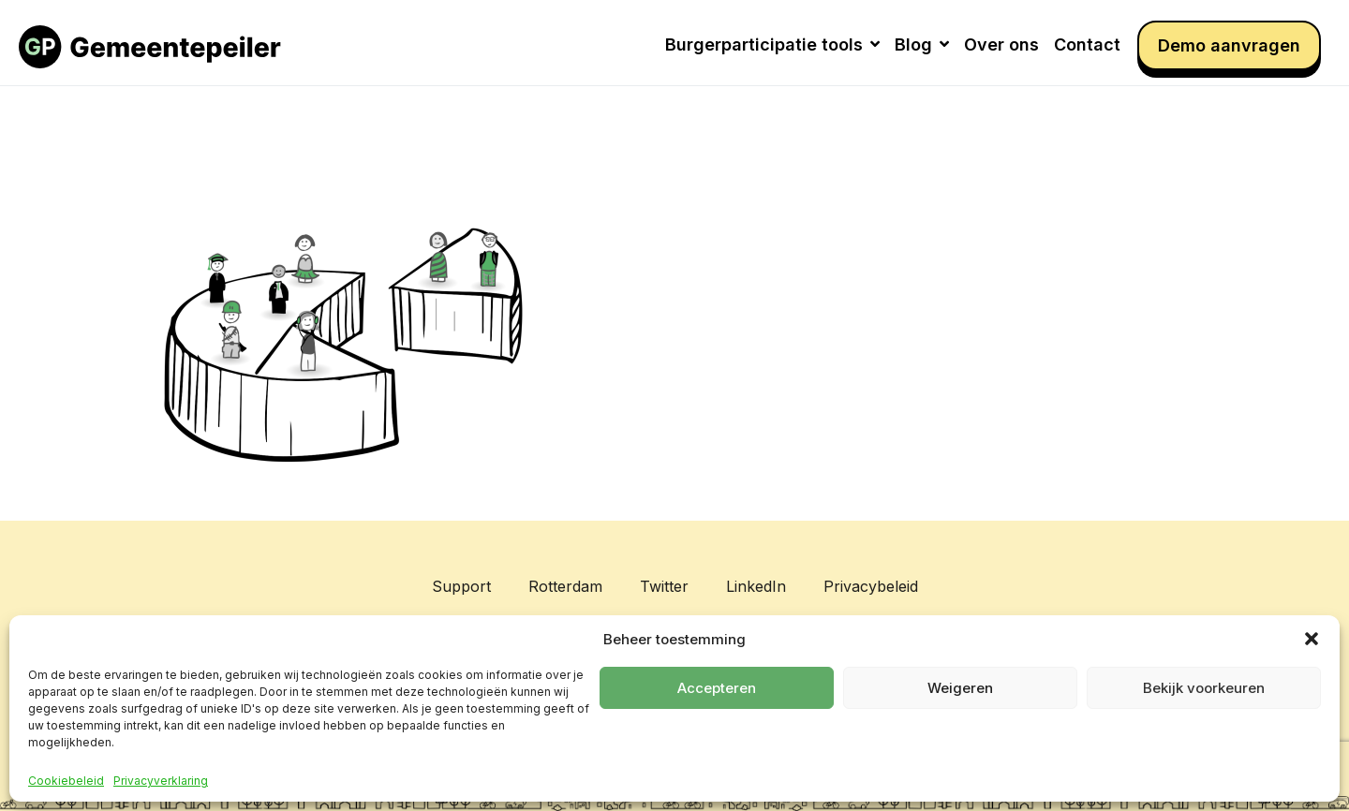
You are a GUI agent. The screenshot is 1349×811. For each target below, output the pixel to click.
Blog (922, 44)
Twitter (664, 586)
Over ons (1001, 44)
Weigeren (960, 688)
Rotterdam (565, 586)
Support (461, 586)
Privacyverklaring (160, 781)
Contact (1087, 44)
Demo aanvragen (1229, 45)
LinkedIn (756, 586)
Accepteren (716, 688)
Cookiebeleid (66, 781)
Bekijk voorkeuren (1204, 688)
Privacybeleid (870, 586)
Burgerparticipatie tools (772, 44)
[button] (1311, 638)
